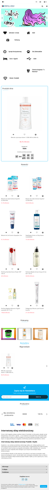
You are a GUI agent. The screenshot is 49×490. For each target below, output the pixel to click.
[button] (45, 2)
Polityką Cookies (22, 484)
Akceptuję (43, 486)
